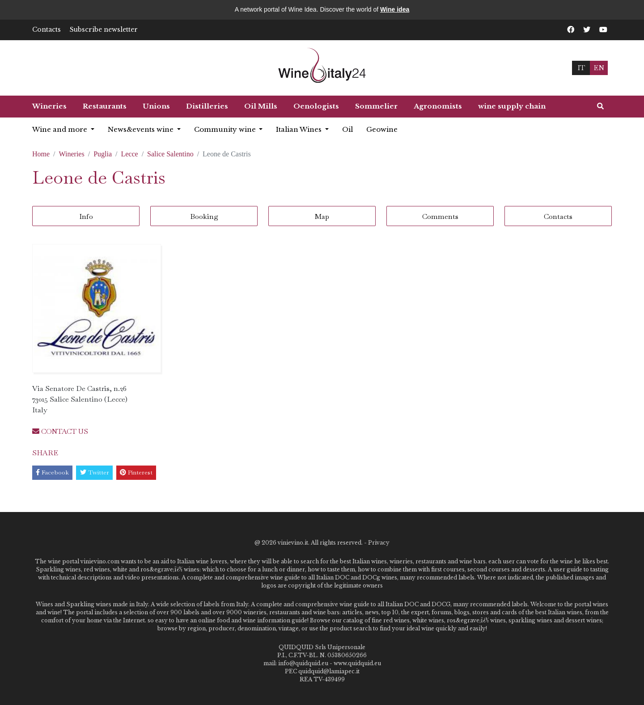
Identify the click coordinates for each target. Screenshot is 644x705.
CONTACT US (60, 431)
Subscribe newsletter (104, 29)
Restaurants (105, 106)
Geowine (382, 129)
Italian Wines (299, 129)
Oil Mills (260, 106)
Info (86, 216)
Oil (347, 129)
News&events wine (141, 129)
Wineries (49, 106)
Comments (440, 216)
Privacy (379, 542)
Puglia (102, 154)
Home (41, 154)
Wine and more (60, 129)
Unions (156, 106)
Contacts (46, 29)
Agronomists (438, 106)
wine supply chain (512, 106)
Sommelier (376, 106)
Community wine (226, 129)
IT (581, 67)
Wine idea (394, 9)
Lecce (129, 154)
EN (598, 67)
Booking (204, 216)
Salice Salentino (170, 154)
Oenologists (316, 106)
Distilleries (207, 106)
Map (322, 216)
